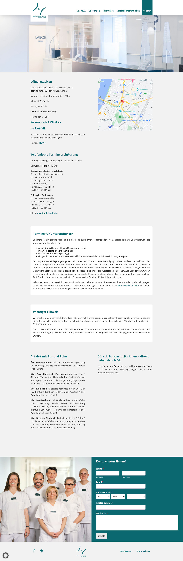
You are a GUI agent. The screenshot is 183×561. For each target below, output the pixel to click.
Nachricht (102, 513)
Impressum (125, 551)
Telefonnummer (104, 503)
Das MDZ (81, 10)
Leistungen (94, 10)
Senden (101, 535)
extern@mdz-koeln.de (128, 285)
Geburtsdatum (104, 492)
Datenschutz (143, 551)
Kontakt (147, 10)
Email (99, 482)
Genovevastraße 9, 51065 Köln (45, 122)
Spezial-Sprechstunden (128, 10)
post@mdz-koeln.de (47, 213)
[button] (5, 555)
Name (100, 469)
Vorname (99, 477)
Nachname (126, 477)
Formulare (108, 10)
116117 (42, 142)
